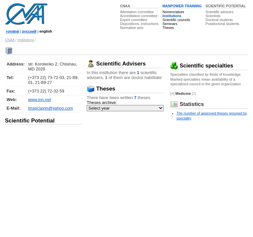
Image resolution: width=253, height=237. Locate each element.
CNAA (125, 6)
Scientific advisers (219, 12)
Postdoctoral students (222, 24)
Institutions (171, 16)
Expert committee (133, 20)
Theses (168, 28)
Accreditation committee (138, 16)
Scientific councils (176, 20)
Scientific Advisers (116, 64)
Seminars (169, 24)
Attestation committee (136, 12)
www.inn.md (39, 99)
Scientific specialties (201, 66)
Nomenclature (173, 12)
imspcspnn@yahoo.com (50, 108)
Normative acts (131, 28)
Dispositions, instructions (139, 24)
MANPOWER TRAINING (181, 6)
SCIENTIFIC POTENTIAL (225, 6)
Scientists (212, 16)
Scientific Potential (30, 121)
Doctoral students (219, 20)
